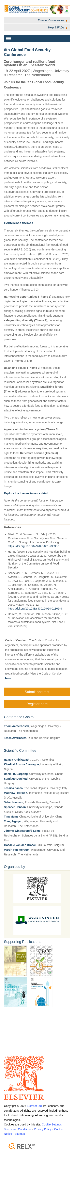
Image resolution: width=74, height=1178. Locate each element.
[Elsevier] (37, 1078)
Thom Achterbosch (16, 726)
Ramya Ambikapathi (17, 759)
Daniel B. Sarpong (16, 773)
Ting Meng (11, 816)
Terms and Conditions (17, 1129)
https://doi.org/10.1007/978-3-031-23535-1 (34, 546)
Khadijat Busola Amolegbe (21, 764)
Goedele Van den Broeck (20, 845)
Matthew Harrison (15, 792)
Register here (37, 704)
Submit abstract (37, 692)
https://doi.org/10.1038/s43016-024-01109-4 (35, 608)
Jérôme (9, 830)
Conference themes (18, 223)
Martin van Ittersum (16, 849)
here (8, 678)
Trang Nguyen (13, 821)
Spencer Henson (15, 807)
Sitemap (20, 1133)
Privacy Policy (43, 1129)
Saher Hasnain (13, 802)
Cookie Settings (52, 1124)
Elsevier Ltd (34, 1105)
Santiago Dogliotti (16, 778)
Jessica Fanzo (13, 788)
